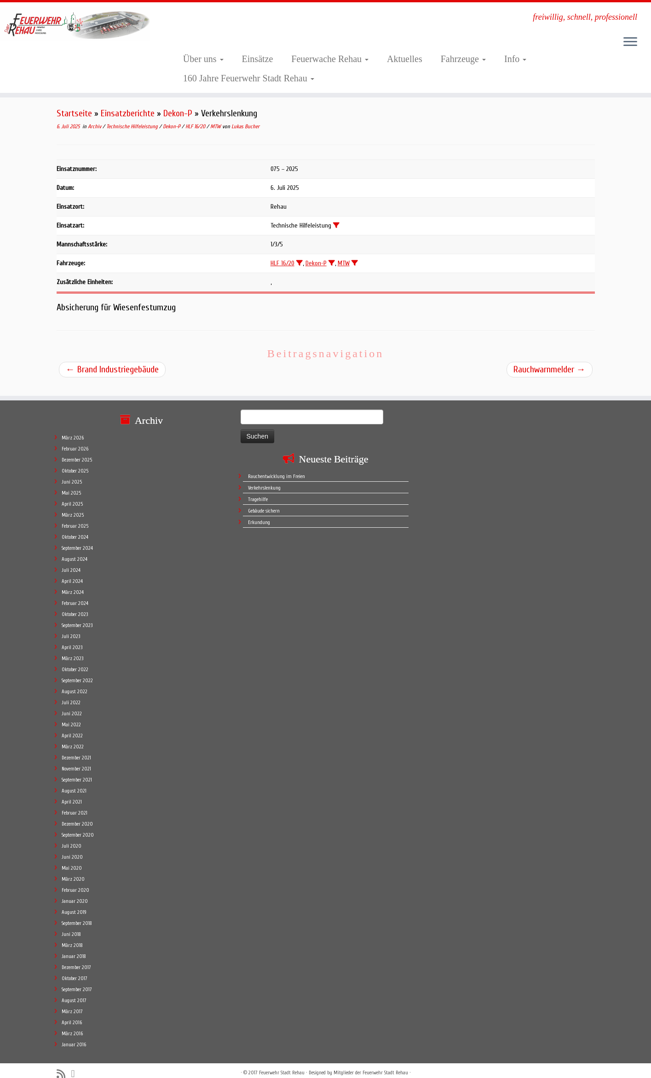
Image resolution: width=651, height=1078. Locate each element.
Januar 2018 (74, 947)
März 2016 (72, 1024)
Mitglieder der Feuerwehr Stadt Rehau (371, 1064)
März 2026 (73, 429)
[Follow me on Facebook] (76, 1065)
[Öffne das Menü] (630, 42)
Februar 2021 (74, 804)
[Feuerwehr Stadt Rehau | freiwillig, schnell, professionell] (75, 24)
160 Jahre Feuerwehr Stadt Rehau (248, 78)
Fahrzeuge (463, 59)
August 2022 (74, 682)
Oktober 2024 (75, 528)
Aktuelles (404, 59)
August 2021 (74, 782)
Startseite (74, 113)
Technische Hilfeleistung (132, 126)
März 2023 (72, 649)
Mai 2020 (72, 859)
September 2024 (77, 539)
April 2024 (72, 572)
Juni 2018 (71, 925)
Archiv (95, 126)
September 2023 (77, 616)
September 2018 (77, 914)
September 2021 (77, 771)
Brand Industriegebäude (112, 369)
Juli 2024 (71, 561)
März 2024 (73, 583)
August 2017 (74, 991)
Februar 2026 (75, 440)
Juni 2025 (72, 473)
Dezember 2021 (76, 749)
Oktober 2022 (75, 660)
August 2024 (74, 550)
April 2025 (72, 495)
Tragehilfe (258, 490)
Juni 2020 (72, 848)
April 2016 (72, 1013)
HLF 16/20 (196, 126)
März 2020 (73, 870)
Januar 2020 (75, 892)
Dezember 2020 (77, 815)
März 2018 (72, 936)
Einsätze (257, 59)
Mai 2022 (71, 716)
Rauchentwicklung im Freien (276, 467)
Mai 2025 (71, 484)
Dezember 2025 (77, 451)
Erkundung (259, 513)
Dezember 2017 (76, 958)
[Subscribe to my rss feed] (64, 1065)
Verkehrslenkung (264, 479)
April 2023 (72, 638)
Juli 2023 (71, 627)
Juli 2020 (71, 837)
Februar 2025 (75, 517)
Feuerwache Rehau (330, 59)
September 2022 (77, 671)
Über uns (203, 59)
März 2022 (73, 738)
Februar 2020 (75, 881)
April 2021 (72, 793)
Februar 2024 (75, 594)
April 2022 (72, 727)
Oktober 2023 (75, 605)
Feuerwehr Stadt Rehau (282, 1064)
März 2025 (73, 506)
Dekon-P (177, 113)
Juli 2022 (71, 693)
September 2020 (78, 826)
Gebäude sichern (264, 502)
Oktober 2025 (75, 462)
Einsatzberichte (128, 113)
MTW (216, 126)
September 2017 (77, 980)
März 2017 (72, 1002)
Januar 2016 (74, 1035)
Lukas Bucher (245, 126)
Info (515, 59)
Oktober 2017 (74, 969)
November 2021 (76, 760)
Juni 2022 (72, 704)
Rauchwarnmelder (549, 369)
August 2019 (74, 903)
